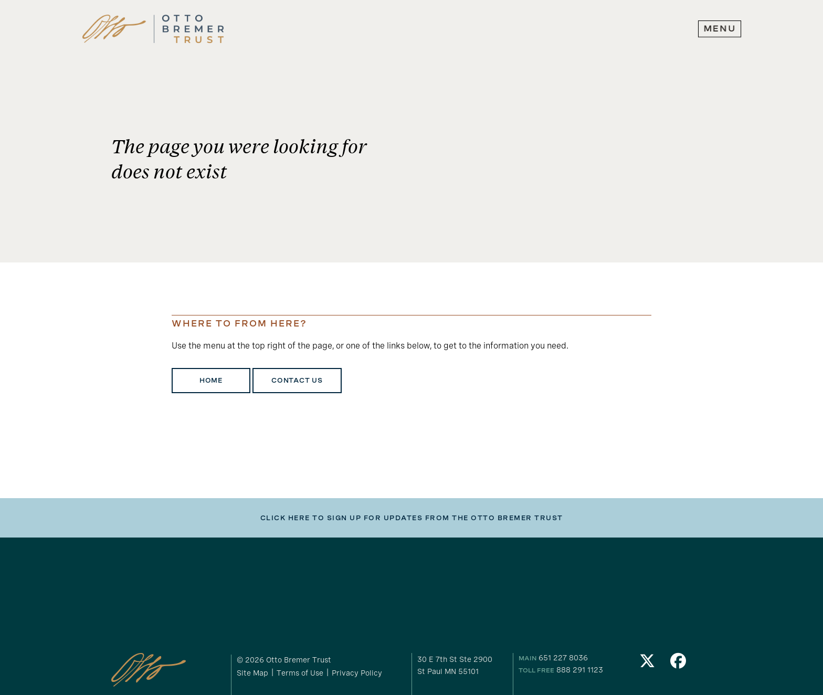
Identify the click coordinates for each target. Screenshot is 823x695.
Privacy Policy (357, 672)
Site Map (252, 672)
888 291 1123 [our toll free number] (579, 669)
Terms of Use (300, 672)
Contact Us (297, 380)
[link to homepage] (153, 29)
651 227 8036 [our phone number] (563, 657)
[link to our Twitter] (647, 664)
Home (211, 380)
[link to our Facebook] (679, 664)
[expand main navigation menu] (720, 29)
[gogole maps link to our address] (463, 665)
